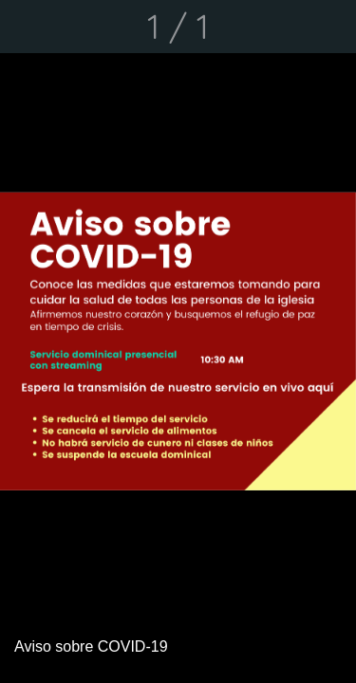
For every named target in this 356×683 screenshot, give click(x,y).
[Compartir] (280, 26)
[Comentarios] (329, 26)
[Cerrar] (26, 26)
